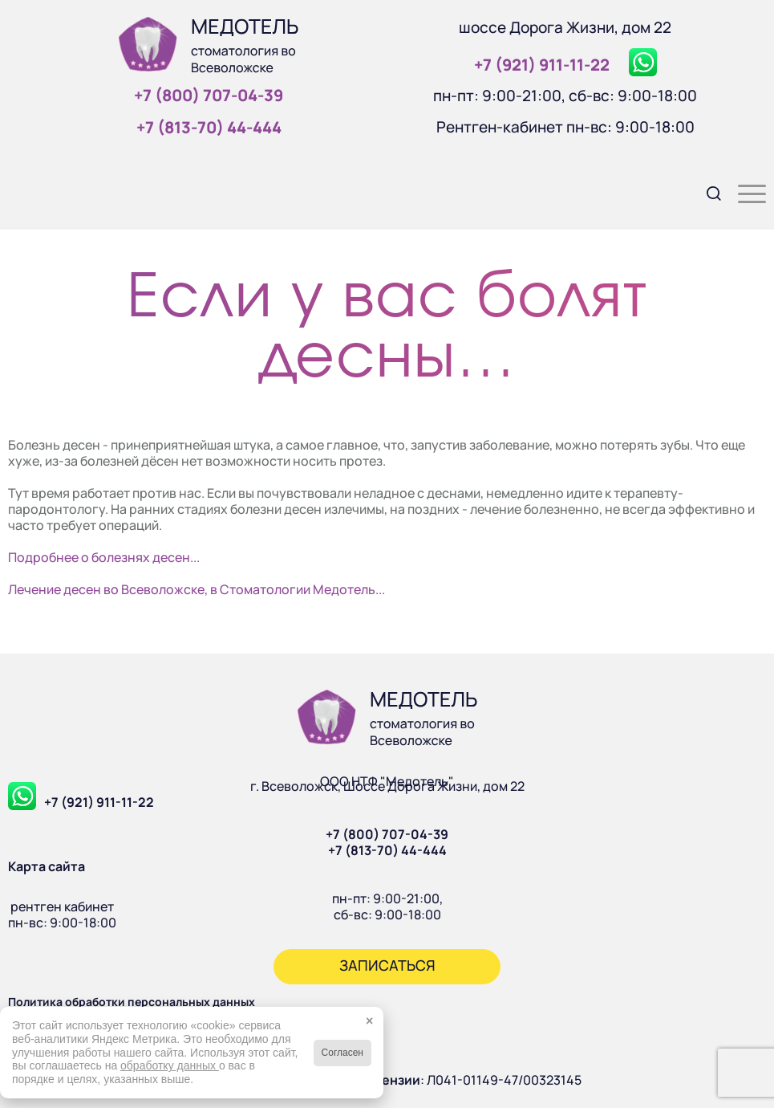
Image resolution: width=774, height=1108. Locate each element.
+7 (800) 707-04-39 (387, 834)
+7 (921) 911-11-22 (99, 802)
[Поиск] (706, 192)
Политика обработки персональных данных (131, 1001)
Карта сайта (46, 866)
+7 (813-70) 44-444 (387, 850)
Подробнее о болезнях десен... (104, 557)
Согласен (342, 1052)
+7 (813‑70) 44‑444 (209, 127)
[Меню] (744, 192)
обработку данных (169, 1065)
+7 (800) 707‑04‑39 (208, 95)
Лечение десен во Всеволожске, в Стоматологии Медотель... (196, 589)
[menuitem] (706, 192)
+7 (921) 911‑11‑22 (542, 64)
